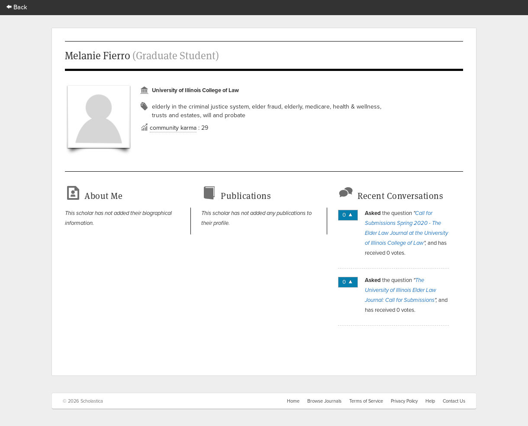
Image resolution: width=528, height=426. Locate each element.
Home (293, 400)
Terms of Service (366, 400)
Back (16, 6)
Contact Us (454, 400)
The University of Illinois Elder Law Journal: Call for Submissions (400, 290)
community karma (173, 127)
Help (430, 400)
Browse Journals (324, 400)
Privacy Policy (404, 400)
